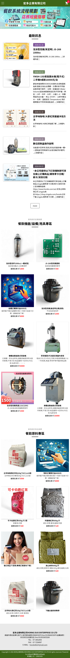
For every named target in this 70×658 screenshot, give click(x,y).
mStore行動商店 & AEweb (36, 654)
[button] (33, 27)
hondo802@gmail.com (38, 645)
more (35, 205)
